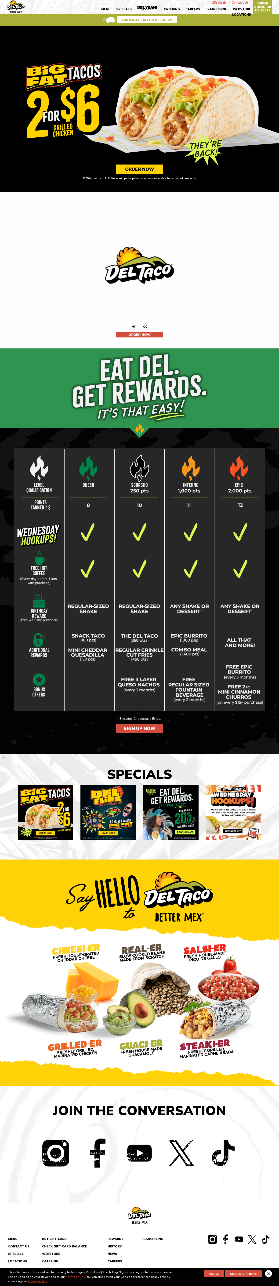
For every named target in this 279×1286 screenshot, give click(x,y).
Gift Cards (219, 2)
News (112, 1255)
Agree (214, 1274)
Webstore (242, 9)
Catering (172, 9)
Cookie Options (243, 1274)
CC (146, 326)
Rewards (115, 1240)
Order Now (139, 169)
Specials (124, 9)
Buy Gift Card (54, 1240)
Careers (192, 9)
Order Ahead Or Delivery (262, 7)
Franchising (216, 9)
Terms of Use (75, 1277)
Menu (106, 9)
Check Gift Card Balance (64, 1248)
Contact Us (240, 2)
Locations (241, 15)
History (115, 1248)
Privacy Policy (37, 1281)
